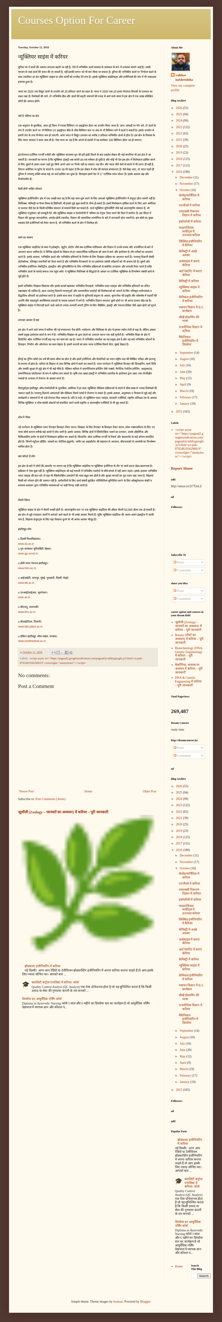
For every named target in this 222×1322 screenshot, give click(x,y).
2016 (179, 171)
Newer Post (26, 791)
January (185, 403)
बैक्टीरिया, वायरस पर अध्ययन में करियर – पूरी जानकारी (189, 668)
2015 (179, 411)
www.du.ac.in (26, 543)
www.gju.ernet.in (28, 553)
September (187, 352)
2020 (179, 146)
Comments (182, 570)
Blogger (145, 1301)
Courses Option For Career (76, 20)
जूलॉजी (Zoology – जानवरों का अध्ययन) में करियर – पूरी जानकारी (63, 812)
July (183, 365)
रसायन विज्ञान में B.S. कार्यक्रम (191, 309)
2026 (179, 108)
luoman (118, 1301)
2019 (179, 152)
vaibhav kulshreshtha (184, 77)
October (185, 190)
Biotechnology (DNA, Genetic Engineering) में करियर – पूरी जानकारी (189, 653)
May (183, 378)
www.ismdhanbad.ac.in (32, 641)
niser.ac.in (24, 597)
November (187, 183)
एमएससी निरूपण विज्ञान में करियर (190, 213)
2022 (179, 133)
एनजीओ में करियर (189, 205)
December (186, 177)
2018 (179, 159)
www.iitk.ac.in (26, 582)
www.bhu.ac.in (26, 612)
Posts (179, 562)
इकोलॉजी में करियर (190, 221)
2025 (179, 114)
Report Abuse (182, 468)
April (183, 384)
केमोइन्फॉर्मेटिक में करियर (189, 197)
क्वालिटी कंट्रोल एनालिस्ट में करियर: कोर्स (55, 982)
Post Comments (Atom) (50, 799)
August (184, 359)
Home (88, 791)
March (184, 391)
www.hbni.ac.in (27, 568)
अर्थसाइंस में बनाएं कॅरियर (189, 263)
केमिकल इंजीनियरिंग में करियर (191, 299)
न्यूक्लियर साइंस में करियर (189, 289)
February (186, 397)
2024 (179, 120)
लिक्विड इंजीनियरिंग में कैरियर (190, 243)
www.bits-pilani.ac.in (30, 626)
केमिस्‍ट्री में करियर (189, 281)
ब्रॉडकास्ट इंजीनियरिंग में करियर (43, 966)
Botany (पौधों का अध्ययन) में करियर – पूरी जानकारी (189, 638)
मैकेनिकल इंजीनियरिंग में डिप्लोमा (188, 340)
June (183, 372)
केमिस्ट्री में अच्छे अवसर (188, 253)
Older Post (150, 791)
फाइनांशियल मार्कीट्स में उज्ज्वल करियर (189, 231)
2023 (179, 127)
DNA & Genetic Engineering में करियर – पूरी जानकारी (188, 681)
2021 (179, 139)
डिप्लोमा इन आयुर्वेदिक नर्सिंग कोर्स (41, 999)
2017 (179, 165)
